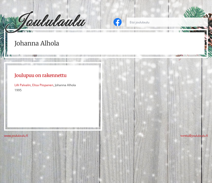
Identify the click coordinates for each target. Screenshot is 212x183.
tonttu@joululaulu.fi (194, 136)
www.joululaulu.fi (16, 136)
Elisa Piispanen (42, 85)
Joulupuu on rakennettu (40, 75)
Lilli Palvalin (22, 85)
